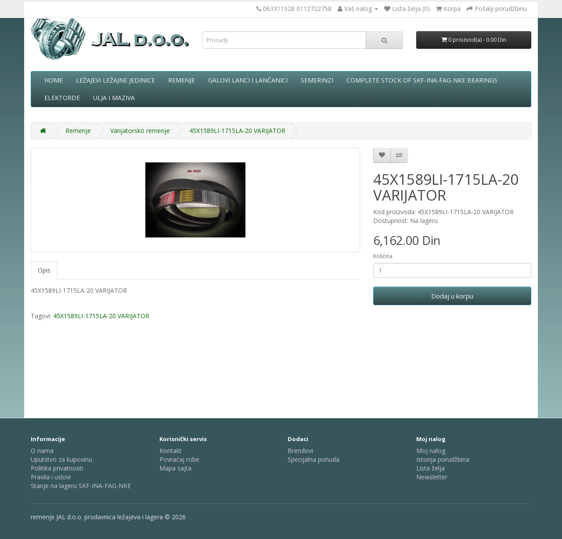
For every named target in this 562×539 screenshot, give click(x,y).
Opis (44, 270)
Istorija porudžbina (442, 459)
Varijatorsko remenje (140, 130)
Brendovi (300, 450)
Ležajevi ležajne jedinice (115, 80)
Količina (383, 256)
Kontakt (170, 450)
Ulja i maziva (114, 97)
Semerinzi (317, 80)
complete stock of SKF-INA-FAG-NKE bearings (421, 80)
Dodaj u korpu (452, 295)
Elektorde (62, 97)
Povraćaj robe (179, 459)
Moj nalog (430, 450)
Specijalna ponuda (313, 459)
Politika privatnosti (57, 468)
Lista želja (430, 468)
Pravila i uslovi (51, 477)
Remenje (181, 80)
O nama (42, 450)
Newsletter (431, 477)
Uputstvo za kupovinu (61, 459)
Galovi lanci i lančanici (248, 80)
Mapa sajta (175, 468)
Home (53, 80)
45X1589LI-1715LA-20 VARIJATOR (237, 130)
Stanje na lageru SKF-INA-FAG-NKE (81, 486)
